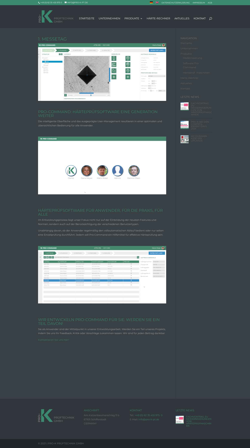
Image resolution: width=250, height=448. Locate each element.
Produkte (131, 18)
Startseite (86, 18)
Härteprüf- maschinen (196, 73)
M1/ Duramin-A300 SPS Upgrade (199, 138)
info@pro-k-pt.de (148, 419)
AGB (210, 3)
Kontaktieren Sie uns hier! (53, 340)
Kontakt (200, 18)
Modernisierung (192, 58)
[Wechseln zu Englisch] (157, 3)
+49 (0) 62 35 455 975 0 (148, 415)
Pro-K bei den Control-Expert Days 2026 (200, 125)
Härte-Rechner (158, 18)
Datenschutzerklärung (176, 3)
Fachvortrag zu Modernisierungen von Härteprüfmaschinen (201, 109)
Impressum (199, 3)
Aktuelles (181, 18)
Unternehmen (109, 18)
